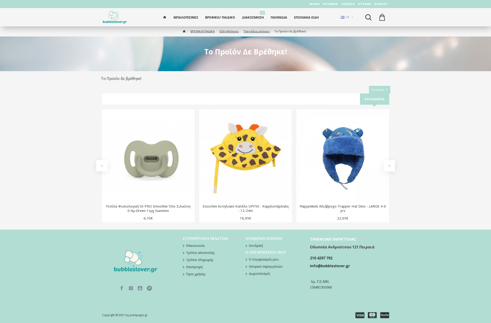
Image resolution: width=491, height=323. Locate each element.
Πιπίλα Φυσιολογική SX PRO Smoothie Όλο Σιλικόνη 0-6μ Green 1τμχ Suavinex (148, 213)
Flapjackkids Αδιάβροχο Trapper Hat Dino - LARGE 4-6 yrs (343, 213)
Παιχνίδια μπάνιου (257, 31)
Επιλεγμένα (374, 103)
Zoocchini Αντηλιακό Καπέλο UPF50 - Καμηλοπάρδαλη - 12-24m (245, 213)
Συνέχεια (375, 92)
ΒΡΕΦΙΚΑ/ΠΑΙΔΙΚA (202, 31)
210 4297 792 (321, 260)
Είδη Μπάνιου (229, 31)
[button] (102, 171)
